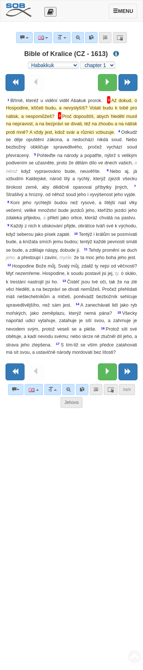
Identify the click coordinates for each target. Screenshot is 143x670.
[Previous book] (15, 82)
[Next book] (128, 82)
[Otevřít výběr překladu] (50, 12)
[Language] (34, 389)
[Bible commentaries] (15, 389)
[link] (82, 389)
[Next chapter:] (107, 82)
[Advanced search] (68, 389)
